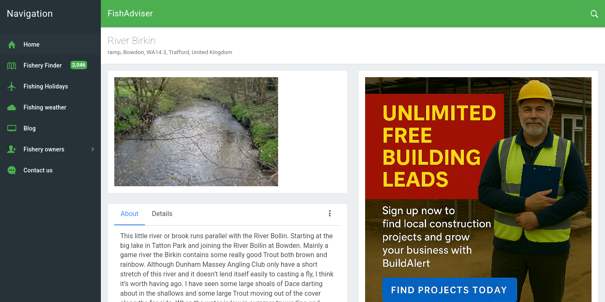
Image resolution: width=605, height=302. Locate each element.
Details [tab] (162, 214)
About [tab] (130, 214)
